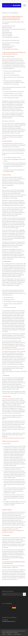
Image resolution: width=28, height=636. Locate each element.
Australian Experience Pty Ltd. (8, 621)
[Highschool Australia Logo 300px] (11, 5)
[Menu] (24, 5)
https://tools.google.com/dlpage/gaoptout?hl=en (13, 349)
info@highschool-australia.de (12, 37)
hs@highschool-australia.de (11, 49)
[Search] (14, 594)
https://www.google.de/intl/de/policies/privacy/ (14, 438)
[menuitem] (24, 5)
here (24, 393)
